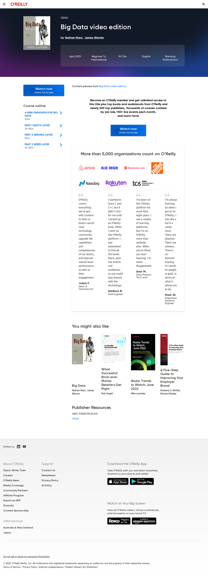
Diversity (8, 505)
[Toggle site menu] (4, 4)
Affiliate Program (13, 495)
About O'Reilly (13, 464)
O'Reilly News (11, 480)
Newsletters (49, 475)
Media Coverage (13, 485)
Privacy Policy (50, 480)
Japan (7, 532)
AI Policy (47, 485)
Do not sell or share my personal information (26, 556)
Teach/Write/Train (14, 470)
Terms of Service (11, 567)
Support (48, 464)
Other (75, 418)
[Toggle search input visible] (204, 4)
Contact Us (48, 470)
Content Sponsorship (16, 510)
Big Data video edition (112, 86)
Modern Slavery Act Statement (81, 567)
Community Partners (15, 490)
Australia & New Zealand (18, 527)
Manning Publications (170, 58)
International (12, 521)
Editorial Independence (51, 567)
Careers (8, 475)
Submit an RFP (11, 500)
